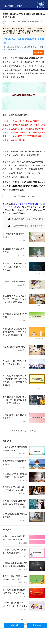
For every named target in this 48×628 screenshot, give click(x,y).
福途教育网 (8, 6)
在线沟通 (14, 625)
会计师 (19, 6)
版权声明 (23, 619)
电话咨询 (37, 625)
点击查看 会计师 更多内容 (23, 431)
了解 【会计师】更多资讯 (24, 196)
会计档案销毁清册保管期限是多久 (27, 226)
